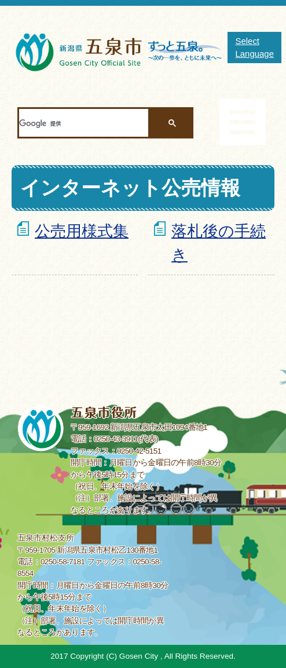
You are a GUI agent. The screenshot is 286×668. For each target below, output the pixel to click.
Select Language (254, 47)
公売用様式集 (82, 231)
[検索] (83, 123)
